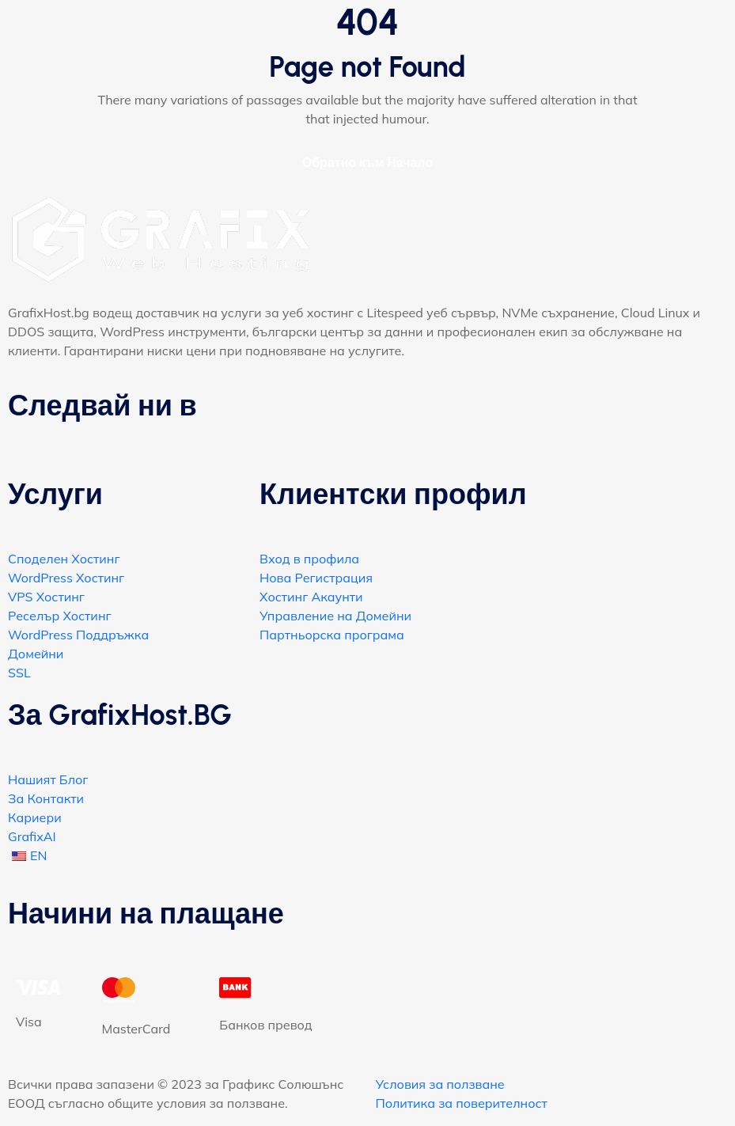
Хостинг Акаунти (311, 597)
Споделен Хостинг (64, 559)
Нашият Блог (48, 779)
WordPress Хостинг (66, 578)
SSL (19, 673)
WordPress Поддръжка (78, 635)
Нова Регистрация (316, 578)
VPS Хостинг (46, 597)
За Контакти (46, 798)
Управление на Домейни (335, 616)
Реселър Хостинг (60, 616)
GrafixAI (32, 836)
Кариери (35, 817)
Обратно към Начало (367, 162)
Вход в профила (309, 559)
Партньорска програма (332, 635)
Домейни (35, 654)
